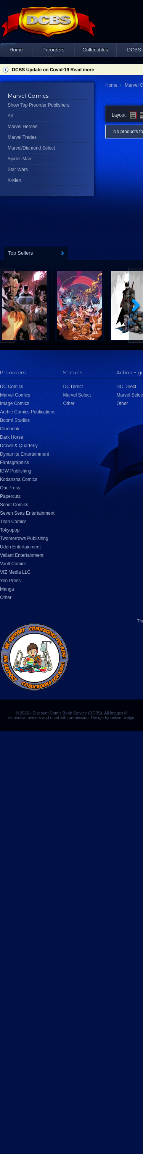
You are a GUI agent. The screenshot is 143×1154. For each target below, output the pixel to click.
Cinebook (9, 428)
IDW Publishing (15, 471)
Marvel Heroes (22, 126)
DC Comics (11, 386)
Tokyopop (9, 530)
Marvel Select (77, 395)
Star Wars (18, 169)
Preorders (53, 50)
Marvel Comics (15, 395)
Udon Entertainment (20, 547)
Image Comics (14, 403)
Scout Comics (14, 504)
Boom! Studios (15, 420)
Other (5, 597)
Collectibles (95, 50)
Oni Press (10, 488)
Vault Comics (13, 563)
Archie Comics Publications (27, 412)
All (10, 116)
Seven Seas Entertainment (27, 513)
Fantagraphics (14, 462)
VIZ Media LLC (15, 572)
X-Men (14, 180)
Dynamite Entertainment (24, 454)
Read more (82, 69)
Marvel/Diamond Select (31, 148)
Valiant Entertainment (21, 555)
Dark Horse (11, 437)
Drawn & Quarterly (19, 445)
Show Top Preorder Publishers (38, 105)
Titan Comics (13, 521)
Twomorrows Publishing (24, 538)
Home (16, 50)
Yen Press (10, 580)
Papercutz (10, 496)
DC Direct (73, 386)
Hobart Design (122, 718)
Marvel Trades (22, 137)
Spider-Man (19, 158)
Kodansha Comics (18, 479)
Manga (7, 589)
